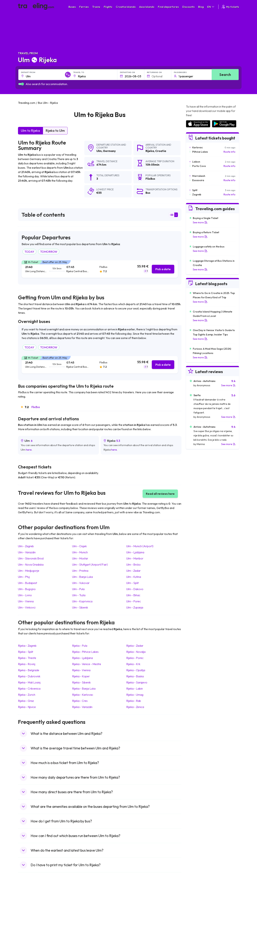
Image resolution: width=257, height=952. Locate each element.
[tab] (99, 269)
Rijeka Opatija (135, 670)
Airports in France (196, 906)
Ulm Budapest (27, 583)
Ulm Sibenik (80, 607)
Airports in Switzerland (199, 917)
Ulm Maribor (134, 558)
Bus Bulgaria (82, 906)
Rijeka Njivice (27, 707)
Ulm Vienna (26, 601)
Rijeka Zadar (134, 645)
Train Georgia (138, 914)
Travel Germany (29, 917)
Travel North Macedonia (33, 906)
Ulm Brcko (133, 564)
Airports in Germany (197, 925)
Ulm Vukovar (81, 583)
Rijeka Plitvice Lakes (85, 652)
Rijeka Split (25, 652)
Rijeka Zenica (135, 707)
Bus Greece (81, 917)
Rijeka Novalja (135, 652)
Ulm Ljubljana (135, 552)
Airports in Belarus (196, 914)
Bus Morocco (82, 902)
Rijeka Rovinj (26, 664)
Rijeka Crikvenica (29, 688)
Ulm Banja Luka (82, 577)
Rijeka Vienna (81, 670)
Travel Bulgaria (28, 910)
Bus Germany (82, 910)
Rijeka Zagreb (27, 645)
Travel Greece (28, 914)
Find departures (168, 6)
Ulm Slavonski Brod (31, 558)
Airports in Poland (196, 933)
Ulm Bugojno (27, 589)
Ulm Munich (80, 552)
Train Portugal (138, 902)
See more (200, 222)
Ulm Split (132, 583)
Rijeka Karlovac (82, 694)
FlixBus (35, 407)
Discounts (188, 6)
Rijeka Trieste (27, 658)
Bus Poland (81, 929)
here (29, 449)
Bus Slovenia (82, 914)
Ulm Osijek (79, 546)
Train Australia (138, 917)
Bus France (81, 921)
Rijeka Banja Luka (83, 688)
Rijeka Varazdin (82, 707)
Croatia (160, 151)
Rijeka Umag (134, 694)
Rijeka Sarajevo (136, 682)
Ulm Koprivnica (82, 601)
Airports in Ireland (196, 910)
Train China (137, 910)
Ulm (99, 151)
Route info (229, 151)
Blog (201, 6)
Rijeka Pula (79, 645)
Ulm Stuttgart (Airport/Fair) (90, 564)
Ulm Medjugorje (28, 570)
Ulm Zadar (133, 570)
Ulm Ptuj (24, 577)
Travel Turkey (27, 921)
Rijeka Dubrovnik (29, 676)
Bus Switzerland (84, 933)
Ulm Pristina (80, 570)
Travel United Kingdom (33, 902)
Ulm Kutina (133, 577)
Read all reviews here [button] (160, 493)
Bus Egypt (80, 925)
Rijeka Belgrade (28, 670)
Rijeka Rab (133, 701)
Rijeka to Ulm (55, 131)
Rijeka (149, 151)
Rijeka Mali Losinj (29, 682)
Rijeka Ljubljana (82, 658)
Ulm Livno (25, 595)
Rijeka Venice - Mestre (86, 664)
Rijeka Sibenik (81, 682)
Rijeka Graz (26, 701)
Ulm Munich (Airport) (139, 546)
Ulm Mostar (80, 558)
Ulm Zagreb (26, 546)
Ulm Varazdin (27, 552)
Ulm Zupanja (134, 607)
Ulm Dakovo (134, 589)
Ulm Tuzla (78, 595)
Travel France (28, 925)
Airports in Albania (196, 929)
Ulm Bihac (133, 595)
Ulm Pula (78, 589)
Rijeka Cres (80, 701)
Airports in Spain (195, 902)
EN (211, 6)
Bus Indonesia (83, 940)
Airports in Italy (194, 921)
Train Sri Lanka (138, 906)
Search (225, 74)
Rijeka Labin (134, 688)
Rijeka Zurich (26, 694)
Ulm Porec (133, 601)
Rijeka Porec (135, 658)
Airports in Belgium (196, 936)
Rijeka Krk (133, 664)
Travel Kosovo (28, 940)
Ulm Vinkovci (26, 607)
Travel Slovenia (28, 933)
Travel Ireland (27, 936)
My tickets (230, 7)
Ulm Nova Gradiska (31, 564)
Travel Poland (27, 929)
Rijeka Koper (81, 676)
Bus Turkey (81, 936)
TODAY (29, 251)
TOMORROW (48, 251)
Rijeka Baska (135, 676)
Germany (109, 151)
